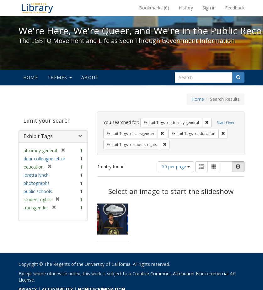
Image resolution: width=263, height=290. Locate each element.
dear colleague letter (44, 159)
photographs (37, 183)
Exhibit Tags (38, 136)
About (90, 77)
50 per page (176, 166)
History (186, 8)
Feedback (234, 8)
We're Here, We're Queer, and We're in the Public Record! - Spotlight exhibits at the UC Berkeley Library (37, 8)
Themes (59, 77)
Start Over (226, 122)
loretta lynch (36, 175)
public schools (38, 191)
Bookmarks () (154, 8)
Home (30, 77)
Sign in (209, 8)
